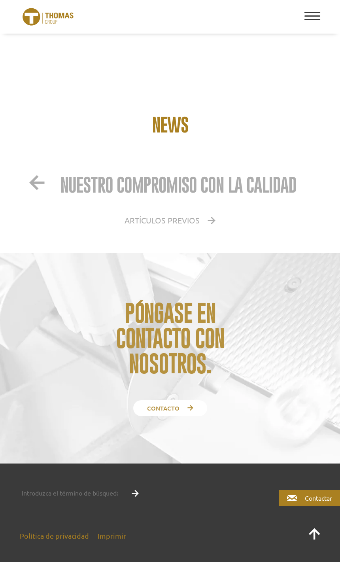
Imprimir (112, 536)
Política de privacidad (54, 536)
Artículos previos (170, 220)
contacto (170, 408)
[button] (133, 492)
